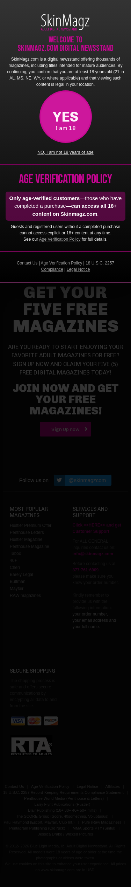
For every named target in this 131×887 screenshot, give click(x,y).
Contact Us (27, 263)
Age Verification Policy (60, 239)
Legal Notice (78, 269)
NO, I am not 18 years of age (65, 152)
